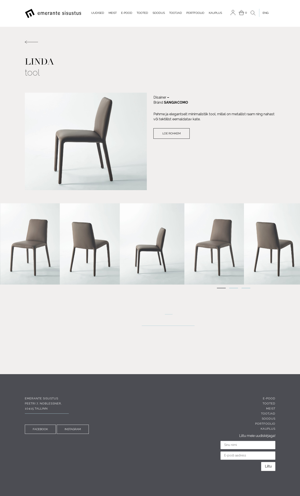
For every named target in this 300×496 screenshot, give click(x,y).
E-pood (126, 12)
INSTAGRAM (73, 429)
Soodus (159, 12)
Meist (113, 12)
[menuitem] (265, 13)
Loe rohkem (171, 133)
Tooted (142, 12)
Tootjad (175, 12)
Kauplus (215, 12)
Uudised (97, 12)
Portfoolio (195, 12)
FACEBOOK (40, 429)
